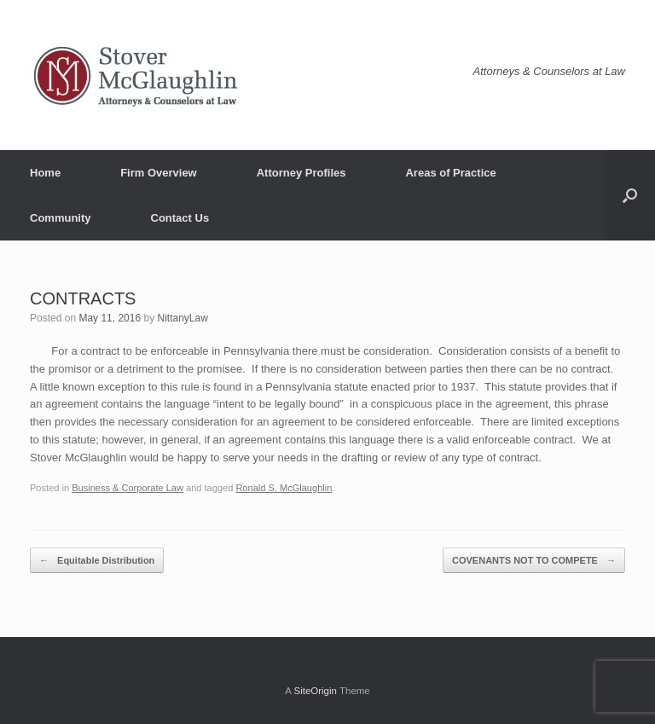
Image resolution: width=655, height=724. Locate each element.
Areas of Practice (450, 172)
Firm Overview (158, 172)
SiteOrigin (315, 691)
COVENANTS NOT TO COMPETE (534, 560)
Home (45, 172)
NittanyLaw (182, 318)
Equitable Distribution (96, 560)
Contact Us (180, 217)
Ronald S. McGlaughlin (283, 488)
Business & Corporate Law (127, 488)
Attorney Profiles (301, 172)
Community (60, 217)
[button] (630, 195)
